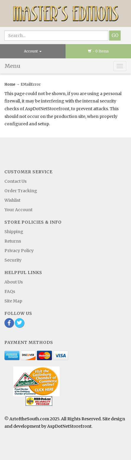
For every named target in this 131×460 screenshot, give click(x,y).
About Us (13, 282)
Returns (12, 241)
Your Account (18, 209)
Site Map (13, 301)
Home (10, 84)
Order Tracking (20, 190)
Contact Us (15, 181)
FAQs (9, 291)
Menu (12, 65)
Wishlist (12, 200)
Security (13, 260)
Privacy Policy (19, 250)
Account (33, 51)
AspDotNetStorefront (69, 426)
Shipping (13, 231)
